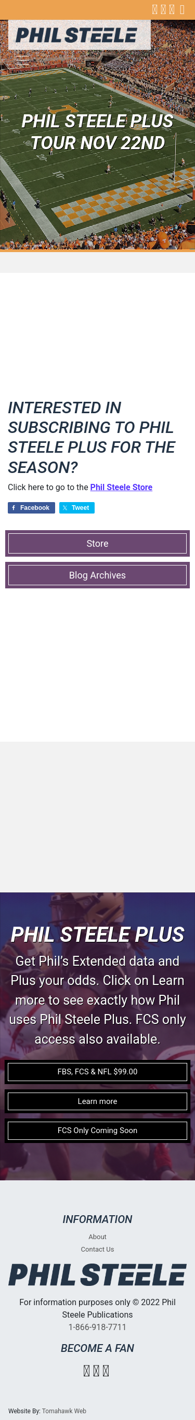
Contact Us (97, 1249)
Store (97, 543)
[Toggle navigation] (22, 60)
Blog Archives (97, 575)
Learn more (98, 1101)
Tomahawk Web (64, 1411)
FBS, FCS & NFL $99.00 (98, 1071)
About (97, 1237)
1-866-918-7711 (97, 1327)
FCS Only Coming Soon (98, 1130)
